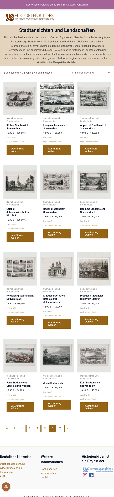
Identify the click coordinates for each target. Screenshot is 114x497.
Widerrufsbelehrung (11, 468)
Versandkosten (17, 142)
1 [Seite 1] (14, 428)
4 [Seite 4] (37, 428)
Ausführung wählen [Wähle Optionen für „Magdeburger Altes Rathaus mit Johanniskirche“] (54, 324)
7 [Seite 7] (60, 428)
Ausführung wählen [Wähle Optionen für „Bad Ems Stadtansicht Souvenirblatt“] (91, 233)
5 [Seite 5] (45, 428)
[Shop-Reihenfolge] (91, 73)
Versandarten (48, 473)
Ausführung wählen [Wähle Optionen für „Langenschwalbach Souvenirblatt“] (54, 150)
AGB (2, 476)
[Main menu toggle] (107, 17)
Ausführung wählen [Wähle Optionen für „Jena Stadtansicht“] (54, 404)
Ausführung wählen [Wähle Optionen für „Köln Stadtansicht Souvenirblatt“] (91, 407)
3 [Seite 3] (29, 428)
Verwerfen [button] (82, 4)
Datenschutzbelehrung (12, 463)
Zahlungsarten (49, 469)
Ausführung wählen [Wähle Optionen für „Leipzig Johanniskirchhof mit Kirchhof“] (17, 237)
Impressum (6, 472)
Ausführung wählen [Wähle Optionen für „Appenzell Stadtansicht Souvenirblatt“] (91, 150)
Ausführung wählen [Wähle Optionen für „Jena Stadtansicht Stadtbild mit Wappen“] (17, 407)
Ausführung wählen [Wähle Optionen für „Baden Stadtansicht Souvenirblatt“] (54, 233)
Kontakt (45, 477)
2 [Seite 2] (22, 428)
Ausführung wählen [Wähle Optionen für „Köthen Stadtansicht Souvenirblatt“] (17, 150)
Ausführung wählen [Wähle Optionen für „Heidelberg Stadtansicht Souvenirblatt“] (17, 320)
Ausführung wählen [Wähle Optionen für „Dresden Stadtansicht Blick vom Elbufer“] (91, 320)
